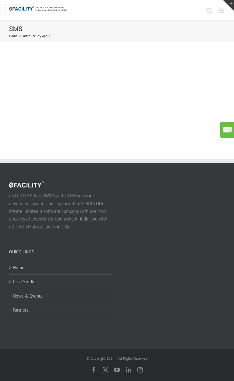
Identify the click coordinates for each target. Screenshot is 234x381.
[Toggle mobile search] (209, 11)
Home (18, 267)
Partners (20, 310)
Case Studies (25, 281)
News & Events (27, 296)
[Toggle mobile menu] (221, 11)
